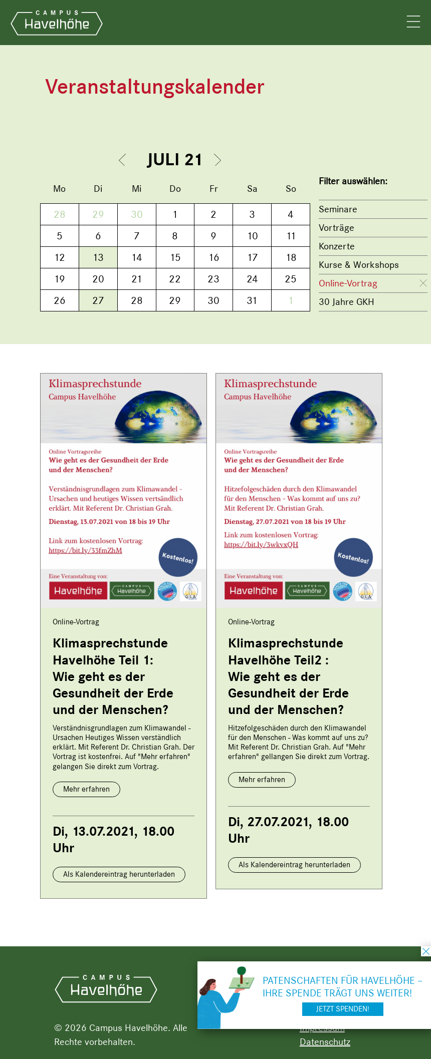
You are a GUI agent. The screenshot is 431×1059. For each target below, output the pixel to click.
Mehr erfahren (86, 789)
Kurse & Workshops (359, 264)
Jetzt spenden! (342, 1008)
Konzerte (337, 246)
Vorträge (336, 227)
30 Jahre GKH (346, 301)
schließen (426, 951)
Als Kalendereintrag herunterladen (119, 874)
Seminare (338, 209)
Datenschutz (325, 1041)
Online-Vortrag (348, 283)
